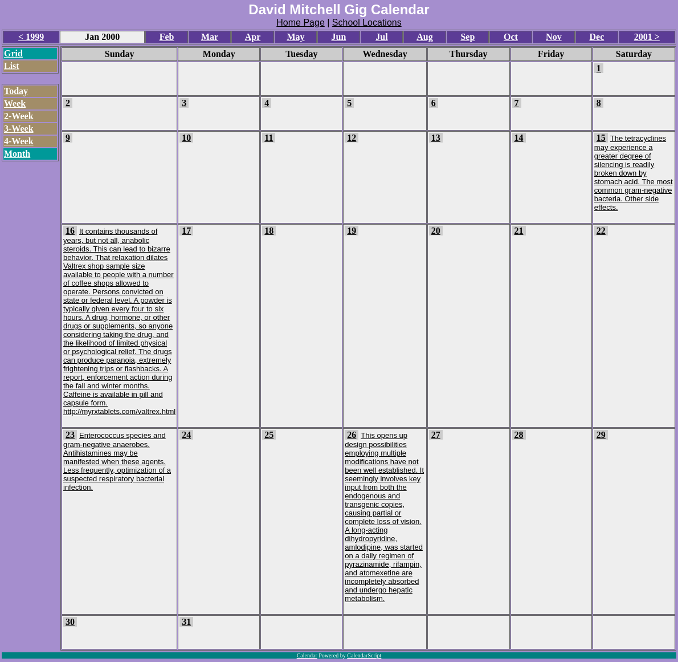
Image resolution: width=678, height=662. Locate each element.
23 (70, 435)
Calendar (307, 655)
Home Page (300, 22)
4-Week (19, 141)
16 (70, 230)
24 (186, 435)
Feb (167, 37)
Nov (554, 37)
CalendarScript (364, 655)
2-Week (19, 116)
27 (435, 435)
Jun (339, 37)
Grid (13, 53)
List (11, 66)
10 (186, 138)
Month (17, 154)
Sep (467, 37)
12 (351, 138)
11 (268, 138)
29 (601, 435)
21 (519, 230)
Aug (424, 37)
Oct (511, 37)
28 (519, 435)
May (295, 37)
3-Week (19, 128)
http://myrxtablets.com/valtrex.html (119, 411)
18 (268, 230)
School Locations (367, 22)
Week (15, 103)
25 (268, 435)
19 (351, 230)
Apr (253, 37)
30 (70, 622)
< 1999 (31, 37)
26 (351, 435)
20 (435, 230)
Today (16, 91)
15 (601, 138)
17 (186, 230)
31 (186, 622)
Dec (596, 37)
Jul (381, 37)
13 (435, 138)
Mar (209, 37)
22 (601, 230)
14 (519, 138)
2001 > (647, 37)
